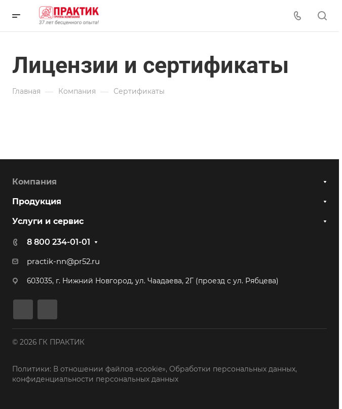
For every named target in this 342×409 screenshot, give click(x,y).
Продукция (36, 201)
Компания (34, 182)
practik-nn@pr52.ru (63, 261)
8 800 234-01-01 (58, 242)
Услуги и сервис (48, 221)
